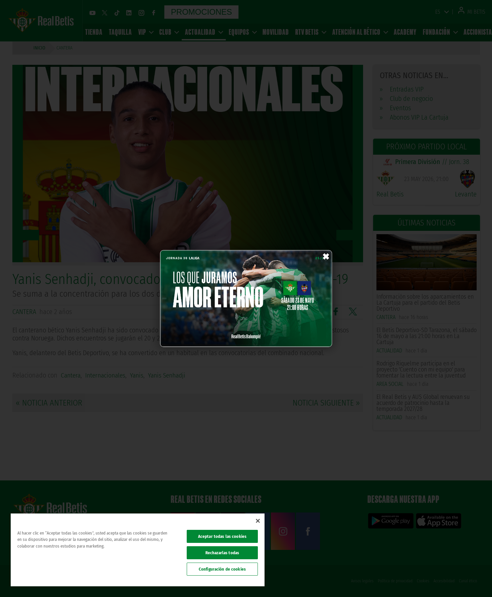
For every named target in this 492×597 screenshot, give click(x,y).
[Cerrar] (258, 521)
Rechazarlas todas (222, 552)
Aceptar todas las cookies (222, 536)
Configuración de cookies (222, 569)
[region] (138, 549)
